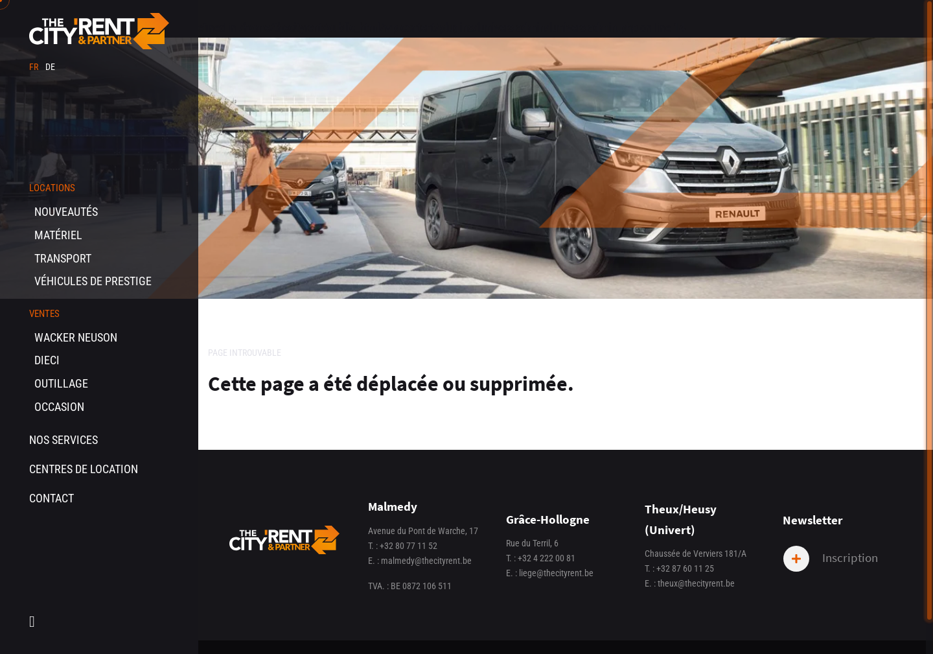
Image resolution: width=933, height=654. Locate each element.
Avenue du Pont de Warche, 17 (423, 531)
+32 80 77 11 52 (408, 546)
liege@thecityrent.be (556, 573)
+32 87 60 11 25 (685, 568)
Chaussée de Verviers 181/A (695, 553)
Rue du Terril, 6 (532, 543)
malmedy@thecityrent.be (426, 560)
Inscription (830, 559)
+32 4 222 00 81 (546, 558)
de (50, 67)
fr (34, 67)
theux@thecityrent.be (696, 583)
